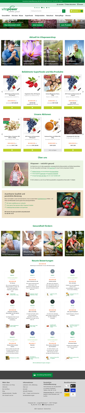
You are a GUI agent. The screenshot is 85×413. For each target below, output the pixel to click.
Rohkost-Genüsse (36, 171)
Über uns (25, 387)
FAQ (49, 7)
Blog (44, 7)
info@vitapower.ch (48, 405)
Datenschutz (47, 409)
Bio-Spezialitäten (54, 171)
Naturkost (49, 17)
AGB (35, 409)
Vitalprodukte (39, 17)
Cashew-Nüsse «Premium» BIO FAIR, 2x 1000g (12, 137)
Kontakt (80, 4)
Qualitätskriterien (42, 198)
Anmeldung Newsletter (42, 375)
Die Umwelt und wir (7, 395)
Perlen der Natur (42, 175)
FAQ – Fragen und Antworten (31, 393)
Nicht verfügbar (52, 150)
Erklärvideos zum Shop (8, 385)
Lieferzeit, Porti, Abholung (30, 385)
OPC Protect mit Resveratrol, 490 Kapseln (12, 94)
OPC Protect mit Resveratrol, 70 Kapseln (73, 94)
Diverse (68, 17)
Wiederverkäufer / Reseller (9, 393)
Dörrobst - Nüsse (17, 17)
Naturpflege (59, 17)
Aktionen (38, 7)
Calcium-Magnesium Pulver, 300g (53, 94)
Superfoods (29, 17)
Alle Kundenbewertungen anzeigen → (42, 362)
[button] (2, 92)
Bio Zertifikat (6, 389)
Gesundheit (6, 17)
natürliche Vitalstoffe (53, 173)
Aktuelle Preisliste (27, 391)
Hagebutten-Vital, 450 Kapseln (32, 94)
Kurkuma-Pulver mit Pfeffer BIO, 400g (53, 137)
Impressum (40, 409)
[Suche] (49, 11)
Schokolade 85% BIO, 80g (73, 136)
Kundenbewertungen (28, 395)
